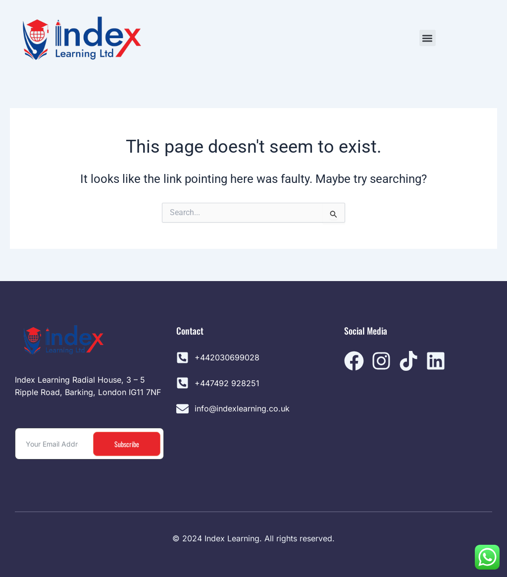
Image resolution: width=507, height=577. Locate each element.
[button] (427, 38)
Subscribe (126, 444)
